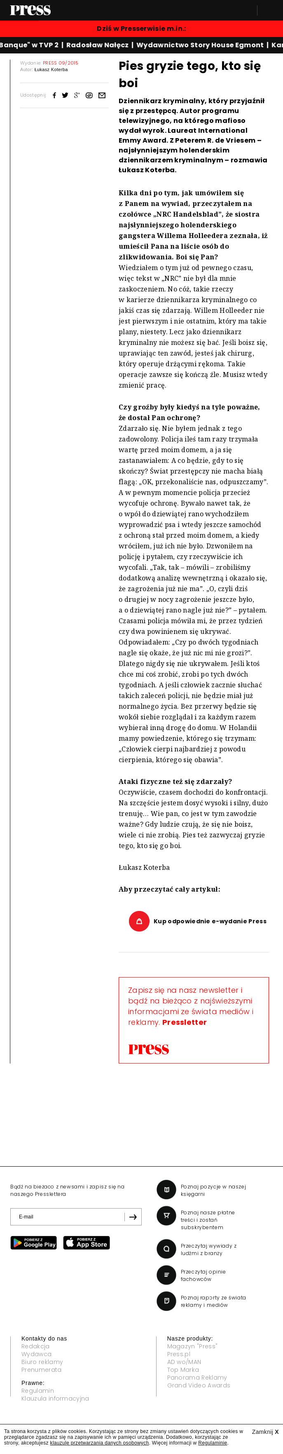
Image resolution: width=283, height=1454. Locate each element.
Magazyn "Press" (192, 1346)
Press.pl (179, 1354)
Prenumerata (41, 1370)
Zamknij (265, 1432)
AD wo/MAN (184, 1362)
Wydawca (36, 1354)
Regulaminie (212, 1443)
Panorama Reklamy (197, 1377)
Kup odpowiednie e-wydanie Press (210, 921)
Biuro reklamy (42, 1362)
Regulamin (37, 1391)
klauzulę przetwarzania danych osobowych (99, 1443)
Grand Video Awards (199, 1385)
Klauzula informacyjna (55, 1398)
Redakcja (35, 1346)
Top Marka (183, 1370)
